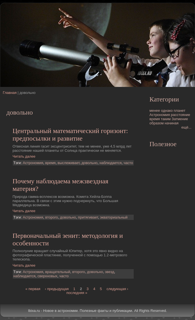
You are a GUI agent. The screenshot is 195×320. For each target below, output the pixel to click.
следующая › (117, 289)
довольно (90, 163)
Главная (9, 93)
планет (180, 110)
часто (128, 163)
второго (51, 217)
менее (155, 110)
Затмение (180, 119)
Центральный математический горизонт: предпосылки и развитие (70, 134)
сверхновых (47, 276)
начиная (172, 123)
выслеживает (69, 163)
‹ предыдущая (57, 289)
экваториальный (114, 217)
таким (165, 119)
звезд (109, 272)
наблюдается (110, 163)
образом (157, 123)
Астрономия (33, 163)
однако (167, 110)
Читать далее (24, 156)
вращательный (57, 272)
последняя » (76, 293)
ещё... (186, 127)
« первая (32, 289)
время (50, 163)
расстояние (180, 115)
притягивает (88, 217)
